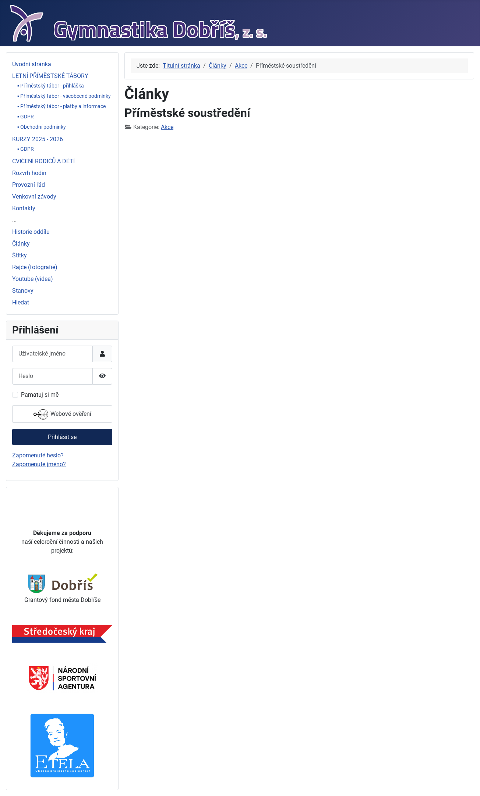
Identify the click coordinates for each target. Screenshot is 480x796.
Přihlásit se (62, 436)
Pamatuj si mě (40, 394)
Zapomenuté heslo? (38, 455)
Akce (167, 127)
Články (21, 243)
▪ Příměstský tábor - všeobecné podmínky (64, 96)
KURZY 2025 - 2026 (37, 139)
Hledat (20, 302)
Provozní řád (28, 184)
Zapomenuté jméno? (39, 464)
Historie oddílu (31, 231)
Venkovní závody (34, 196)
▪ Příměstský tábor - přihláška (50, 86)
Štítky (19, 255)
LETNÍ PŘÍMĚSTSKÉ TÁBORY (50, 75)
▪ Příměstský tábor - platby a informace (61, 106)
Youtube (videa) (32, 278)
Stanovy (22, 290)
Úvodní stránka (31, 64)
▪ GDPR (25, 116)
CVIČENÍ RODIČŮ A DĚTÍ (43, 161)
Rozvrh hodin (29, 172)
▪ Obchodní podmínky (41, 127)
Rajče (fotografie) (34, 267)
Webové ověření (62, 414)
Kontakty (23, 208)
